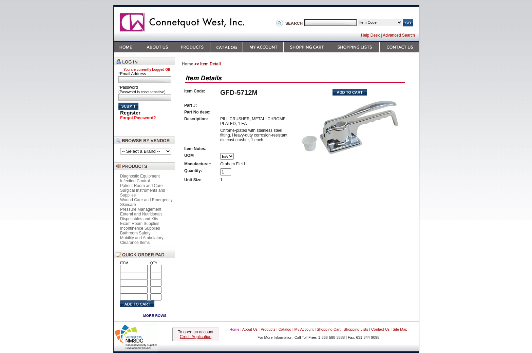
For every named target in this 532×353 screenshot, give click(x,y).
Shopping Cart (328, 329)
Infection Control (135, 181)
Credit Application (195, 336)
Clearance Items (135, 242)
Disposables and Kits (139, 218)
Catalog (285, 329)
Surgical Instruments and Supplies (142, 193)
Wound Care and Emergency (146, 200)
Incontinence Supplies (140, 228)
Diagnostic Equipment (140, 176)
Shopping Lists (356, 329)
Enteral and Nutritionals (141, 214)
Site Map (400, 329)
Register (130, 113)
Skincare (128, 204)
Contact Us (380, 329)
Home (187, 64)
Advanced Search (399, 35)
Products (268, 329)
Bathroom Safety (135, 233)
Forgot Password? (138, 118)
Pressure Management (140, 209)
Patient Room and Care (141, 185)
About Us (250, 329)
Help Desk (370, 35)
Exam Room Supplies (139, 223)
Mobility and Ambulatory (141, 237)
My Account (304, 329)
